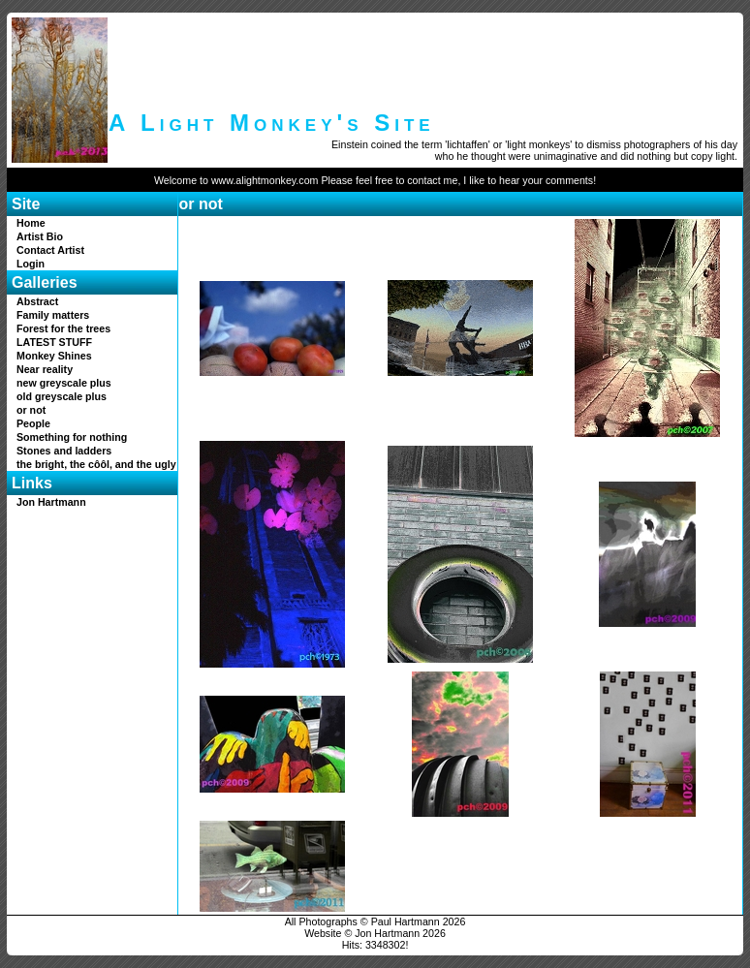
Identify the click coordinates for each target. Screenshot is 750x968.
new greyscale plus (63, 383)
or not (31, 410)
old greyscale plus (61, 396)
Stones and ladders (63, 450)
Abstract (37, 301)
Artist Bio (39, 236)
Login (30, 263)
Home (31, 223)
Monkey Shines (54, 355)
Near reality (44, 369)
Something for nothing (71, 437)
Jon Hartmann (51, 502)
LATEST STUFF (54, 342)
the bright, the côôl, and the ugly (96, 464)
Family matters (52, 315)
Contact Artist (50, 250)
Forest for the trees (63, 328)
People (33, 423)
